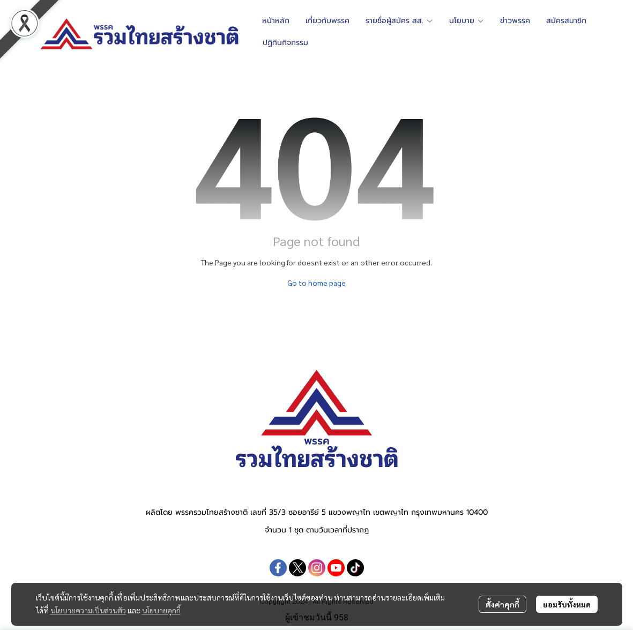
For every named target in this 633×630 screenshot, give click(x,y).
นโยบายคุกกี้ (161, 610)
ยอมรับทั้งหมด (567, 604)
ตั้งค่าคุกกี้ (502, 604)
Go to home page (316, 282)
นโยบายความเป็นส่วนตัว (88, 610)
